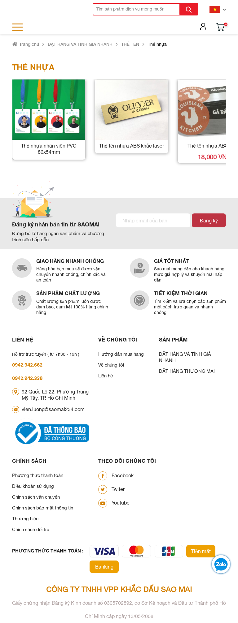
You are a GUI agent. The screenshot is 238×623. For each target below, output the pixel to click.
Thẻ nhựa (157, 44)
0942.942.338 (27, 378)
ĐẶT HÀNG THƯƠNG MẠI (187, 371)
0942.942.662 (27, 365)
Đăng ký (209, 220)
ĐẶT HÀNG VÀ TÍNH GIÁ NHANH (80, 44)
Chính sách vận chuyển (36, 497)
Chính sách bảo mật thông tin (42, 507)
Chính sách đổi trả (30, 529)
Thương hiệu (25, 518)
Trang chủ (29, 44)
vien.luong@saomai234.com (53, 409)
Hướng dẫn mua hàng (121, 354)
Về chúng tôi (111, 364)
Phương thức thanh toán (37, 475)
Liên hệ (105, 375)
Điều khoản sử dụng (33, 486)
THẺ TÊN (130, 44)
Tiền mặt (201, 551)
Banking (104, 566)
